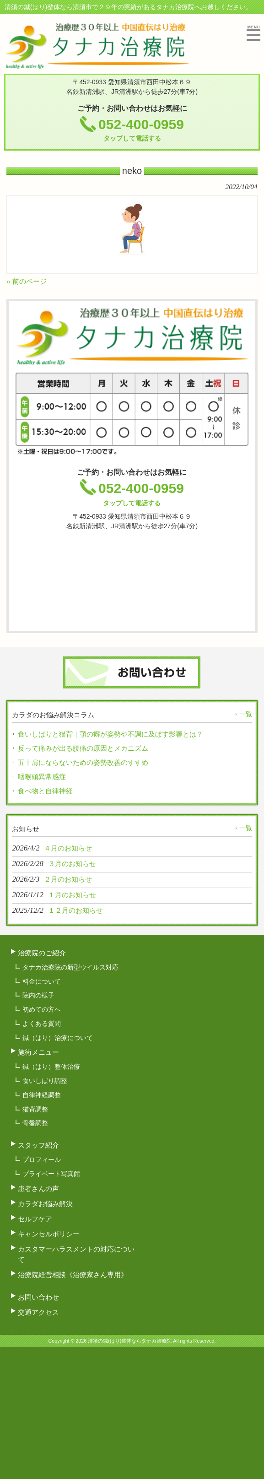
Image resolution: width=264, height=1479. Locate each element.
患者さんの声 (38, 1188)
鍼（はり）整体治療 (51, 1066)
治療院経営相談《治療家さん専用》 (73, 1275)
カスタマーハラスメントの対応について (76, 1254)
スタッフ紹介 (38, 1145)
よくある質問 (41, 1023)
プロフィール (41, 1159)
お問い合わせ (38, 1297)
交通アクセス (38, 1312)
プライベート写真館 (51, 1173)
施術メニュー (38, 1052)
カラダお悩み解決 (45, 1204)
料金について (41, 981)
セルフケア (35, 1219)
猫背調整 (35, 1109)
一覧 (245, 714)
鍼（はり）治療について (57, 1037)
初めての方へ (41, 1009)
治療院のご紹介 (42, 953)
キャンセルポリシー (49, 1234)
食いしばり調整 (44, 1080)
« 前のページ (26, 281)
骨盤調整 (35, 1123)
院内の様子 (38, 995)
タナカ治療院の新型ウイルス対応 (70, 967)
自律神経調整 (41, 1095)
